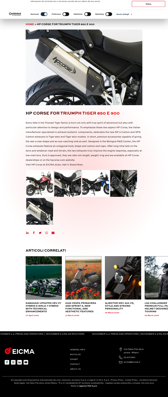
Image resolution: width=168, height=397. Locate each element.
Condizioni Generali (148, 380)
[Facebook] (35, 232)
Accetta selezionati (148, 13)
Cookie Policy (131, 380)
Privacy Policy (117, 380)
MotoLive (75, 355)
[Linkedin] (29, 232)
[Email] (54, 232)
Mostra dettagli (122, 30)
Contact (75, 364)
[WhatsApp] (48, 232)
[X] (42, 232)
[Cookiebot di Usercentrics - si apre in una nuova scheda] (15, 30)
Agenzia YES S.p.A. (88, 386)
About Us (75, 369)
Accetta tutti (149, 6)
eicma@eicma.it (132, 362)
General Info (77, 350)
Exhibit (74, 359)
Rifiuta (148, 19)
